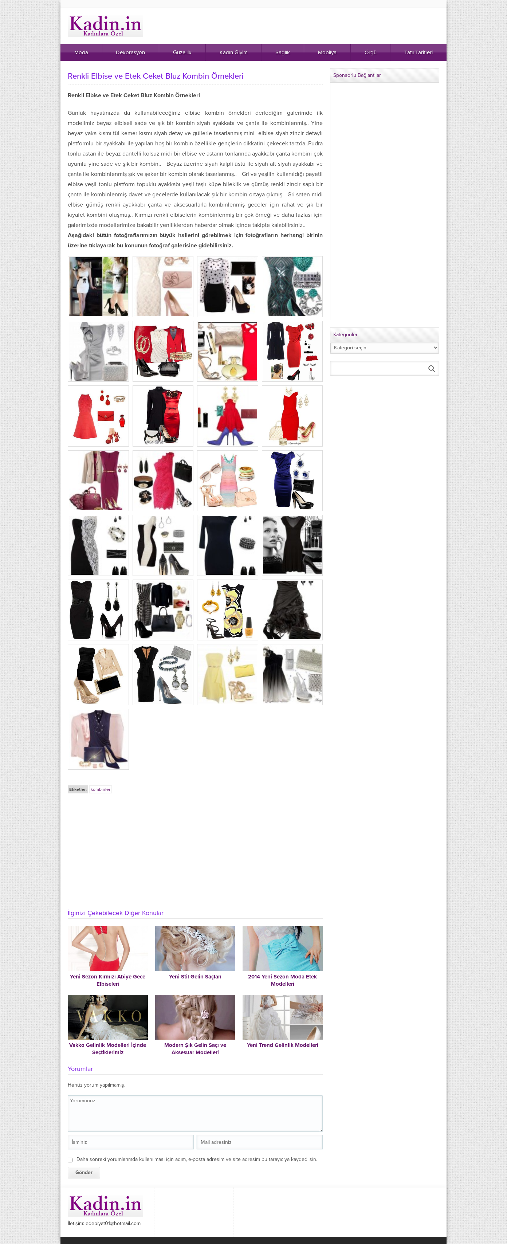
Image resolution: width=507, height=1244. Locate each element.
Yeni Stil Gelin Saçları (195, 976)
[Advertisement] (195, 849)
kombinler (100, 789)
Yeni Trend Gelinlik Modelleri (282, 1045)
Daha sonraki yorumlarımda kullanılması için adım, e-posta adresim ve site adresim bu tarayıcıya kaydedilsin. (196, 1159)
